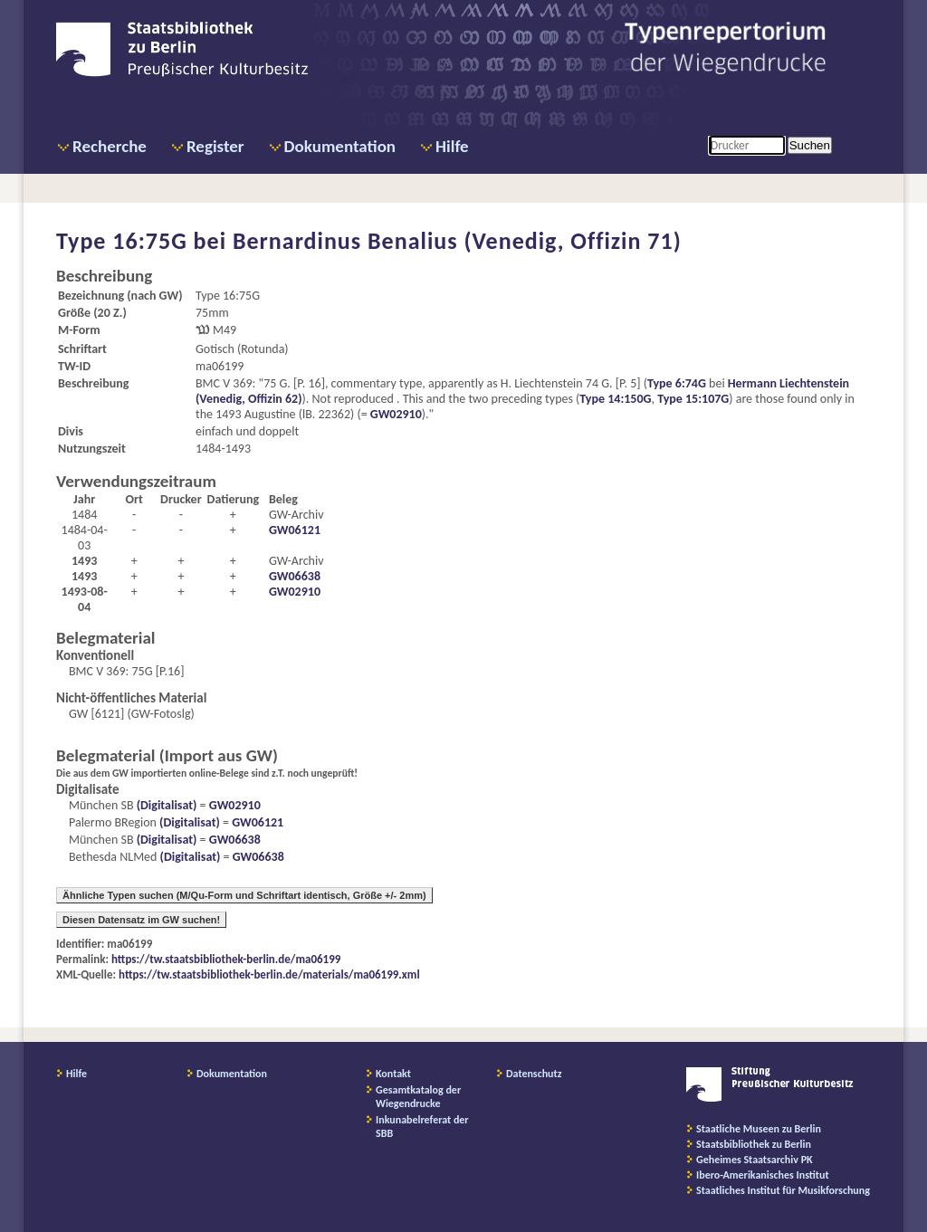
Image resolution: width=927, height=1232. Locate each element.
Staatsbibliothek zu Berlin (753, 1144)
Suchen (809, 145)
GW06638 (294, 576)
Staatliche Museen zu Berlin (758, 1128)
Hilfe (452, 146)
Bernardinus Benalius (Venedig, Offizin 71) (457, 240)
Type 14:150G (615, 398)
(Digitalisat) (165, 805)
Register (215, 146)
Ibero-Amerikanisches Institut (762, 1175)
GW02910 (396, 414)
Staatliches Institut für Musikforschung (783, 1190)
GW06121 (294, 530)
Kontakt (393, 1073)
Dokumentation (340, 146)
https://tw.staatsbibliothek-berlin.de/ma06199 (225, 959)
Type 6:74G (676, 383)
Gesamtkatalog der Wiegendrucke (418, 1097)
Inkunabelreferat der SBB (422, 1126)
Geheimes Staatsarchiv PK (754, 1159)
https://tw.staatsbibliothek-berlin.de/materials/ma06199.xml (269, 974)
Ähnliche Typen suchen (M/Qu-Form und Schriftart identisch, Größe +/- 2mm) (244, 895)
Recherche (109, 146)
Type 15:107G (693, 398)
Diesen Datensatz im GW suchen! (141, 919)
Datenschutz (534, 1073)
